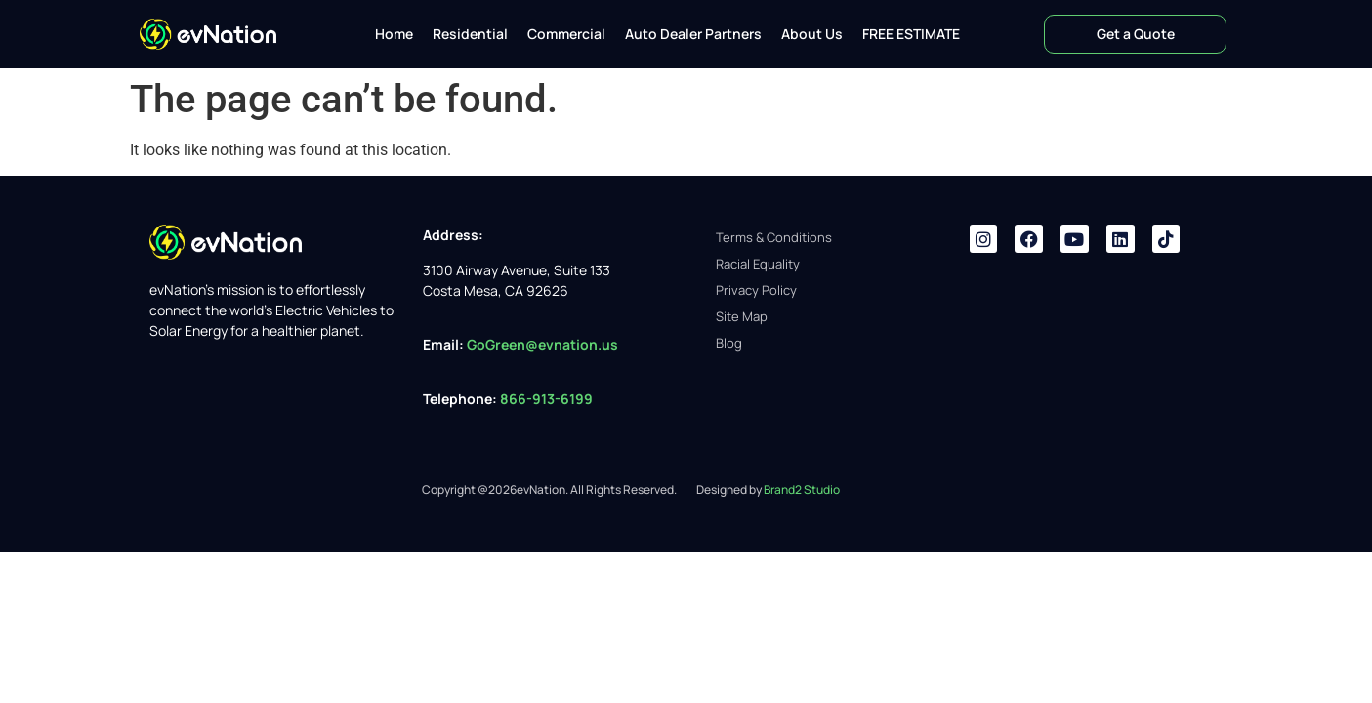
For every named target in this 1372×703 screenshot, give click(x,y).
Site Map (742, 316)
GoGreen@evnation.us (542, 344)
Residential (470, 33)
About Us (812, 33)
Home (394, 33)
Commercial (566, 33)
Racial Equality (758, 263)
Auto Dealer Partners (693, 33)
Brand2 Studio (802, 489)
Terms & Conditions (774, 237)
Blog (729, 343)
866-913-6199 (548, 399)
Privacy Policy (756, 290)
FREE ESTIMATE (911, 33)
